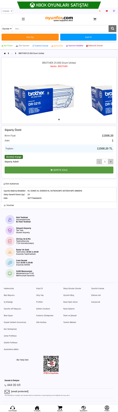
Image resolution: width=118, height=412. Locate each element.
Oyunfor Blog (68, 295)
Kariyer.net (95, 302)
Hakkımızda (9, 288)
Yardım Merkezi (69, 322)
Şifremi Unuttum (43, 309)
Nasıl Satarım (69, 309)
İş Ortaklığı (8, 302)
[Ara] (112, 28)
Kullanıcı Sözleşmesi (44, 315)
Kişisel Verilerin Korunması (15, 322)
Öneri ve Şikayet (70, 315)
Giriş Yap (40, 295)
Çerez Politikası (10, 336)
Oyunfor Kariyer (97, 288)
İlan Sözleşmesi (10, 329)
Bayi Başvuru (9, 295)
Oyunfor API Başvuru (12, 309)
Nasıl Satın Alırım (70, 302)
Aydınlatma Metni (11, 349)
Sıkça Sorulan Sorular (72, 288)
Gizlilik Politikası (10, 343)
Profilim (39, 302)
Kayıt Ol (39, 288)
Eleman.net (96, 295)
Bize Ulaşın (8, 315)
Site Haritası (41, 322)
